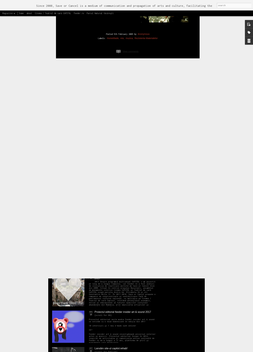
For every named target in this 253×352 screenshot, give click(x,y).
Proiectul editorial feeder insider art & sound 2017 (123, 312)
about (29, 13)
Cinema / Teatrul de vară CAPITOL (53, 13)
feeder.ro (79, 13)
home (21, 13)
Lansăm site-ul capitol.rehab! (111, 348)
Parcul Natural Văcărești (100, 13)
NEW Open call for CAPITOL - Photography (83, 246)
